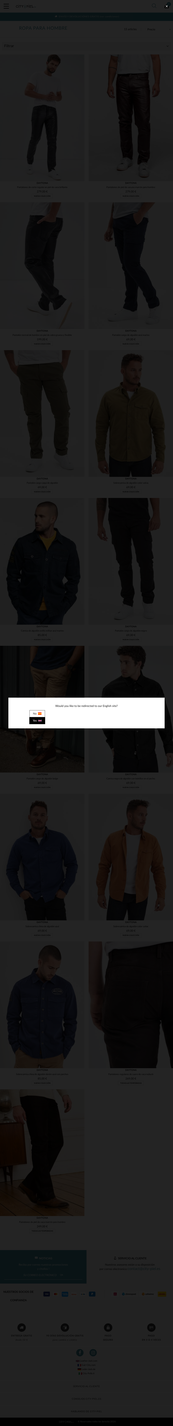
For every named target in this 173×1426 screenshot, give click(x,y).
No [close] (37, 713)
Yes (37, 720)
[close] (167, 6)
